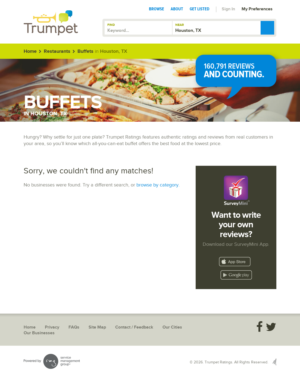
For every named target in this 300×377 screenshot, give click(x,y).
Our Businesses (39, 333)
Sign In (228, 9)
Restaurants (57, 51)
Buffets (85, 51)
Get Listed (200, 9)
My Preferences (257, 9)
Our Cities (172, 327)
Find (111, 25)
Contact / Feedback (134, 327)
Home (30, 51)
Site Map (97, 327)
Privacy (52, 327)
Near (179, 25)
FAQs (73, 327)
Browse (156, 9)
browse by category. (158, 185)
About (177, 9)
